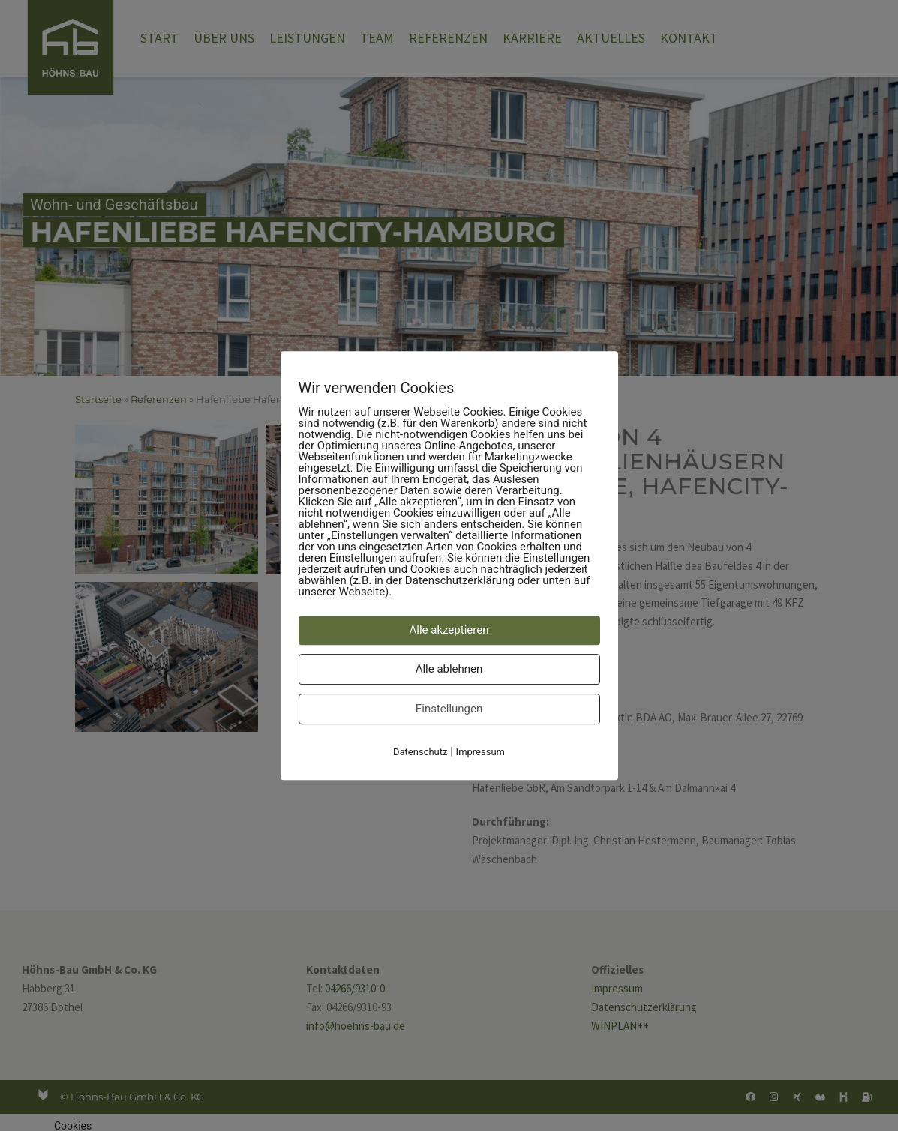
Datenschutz (420, 752)
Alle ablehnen (449, 669)
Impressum (480, 752)
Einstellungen (449, 709)
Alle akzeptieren (449, 630)
